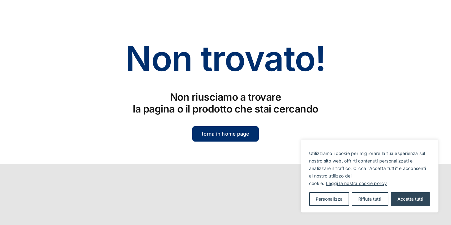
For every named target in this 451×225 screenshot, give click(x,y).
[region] (369, 175)
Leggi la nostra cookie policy (356, 183)
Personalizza (329, 199)
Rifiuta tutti (369, 199)
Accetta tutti (410, 199)
